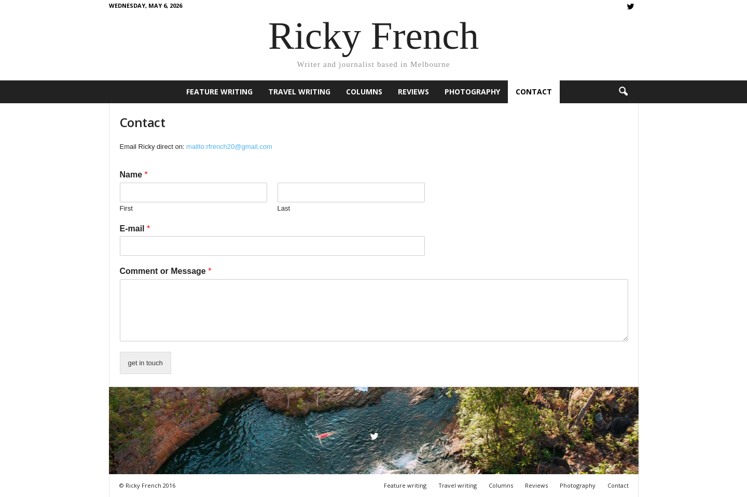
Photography (472, 91)
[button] (623, 91)
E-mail (135, 228)
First (126, 208)
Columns (364, 91)
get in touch (145, 363)
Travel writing (299, 91)
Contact (534, 91)
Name (134, 174)
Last (284, 208)
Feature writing (219, 91)
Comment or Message (166, 271)
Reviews (413, 91)
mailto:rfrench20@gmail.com (229, 146)
